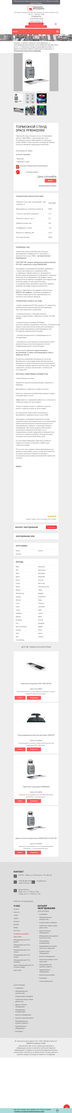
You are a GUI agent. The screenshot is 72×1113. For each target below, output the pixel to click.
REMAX (40, 626)
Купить (50, 181)
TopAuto (41, 636)
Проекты (17, 921)
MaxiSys (18, 616)
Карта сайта (18, 937)
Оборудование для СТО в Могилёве (22, 961)
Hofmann (41, 603)
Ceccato (40, 580)
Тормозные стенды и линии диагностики (36, 47)
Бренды (16, 924)
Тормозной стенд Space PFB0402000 (36, 787)
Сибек (40, 590)
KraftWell (18, 613)
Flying (40, 600)
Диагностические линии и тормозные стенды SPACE (33, 49)
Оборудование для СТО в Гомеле (22, 951)
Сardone (18, 554)
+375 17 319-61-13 (36, 21)
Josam (18, 610)
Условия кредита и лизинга (47, 185)
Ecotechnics (42, 596)
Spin (17, 636)
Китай (18, 587)
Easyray (18, 596)
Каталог (16, 909)
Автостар (41, 583)
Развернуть (51, 527)
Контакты (17, 930)
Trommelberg (20, 640)
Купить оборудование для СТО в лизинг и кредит (24, 966)
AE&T (17, 567)
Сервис (16, 918)
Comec (18, 583)
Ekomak (18, 600)
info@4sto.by (36, 16)
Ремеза (18, 590)
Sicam (40, 630)
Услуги (16, 915)
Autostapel (41, 573)
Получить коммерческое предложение (32, 166)
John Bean (41, 606)
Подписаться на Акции (21, 934)
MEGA (40, 616)
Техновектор (20, 593)
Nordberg (19, 620)
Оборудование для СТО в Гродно (22, 956)
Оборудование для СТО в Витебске (22, 946)
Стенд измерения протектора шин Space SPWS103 (36, 735)
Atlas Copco (42, 570)
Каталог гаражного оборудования (35, 43)
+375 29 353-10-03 (36, 19)
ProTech (40, 620)
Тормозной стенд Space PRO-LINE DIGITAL (36, 684)
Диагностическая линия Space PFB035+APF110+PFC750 (36, 838)
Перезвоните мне (36, 24)
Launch (40, 613)
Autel (17, 573)
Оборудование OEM (25, 536)
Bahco (18, 577)
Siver (17, 633)
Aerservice (41, 567)
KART (39, 610)
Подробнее (34, 698)
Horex (17, 606)
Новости (16, 912)
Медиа (16, 927)
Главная (17, 43)
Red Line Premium (21, 626)
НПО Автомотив (43, 587)
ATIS (17, 570)
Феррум (40, 593)
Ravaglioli (41, 623)
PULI (17, 623)
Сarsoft (40, 551)
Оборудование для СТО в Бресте (22, 941)
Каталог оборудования (26, 527)
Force (17, 603)
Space (30, 151)
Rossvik (18, 630)
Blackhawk (41, 577)
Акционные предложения (36, 26)
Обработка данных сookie (36, 1043)
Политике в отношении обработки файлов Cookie (29, 1111)
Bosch (18, 551)
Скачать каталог (32, 172)
